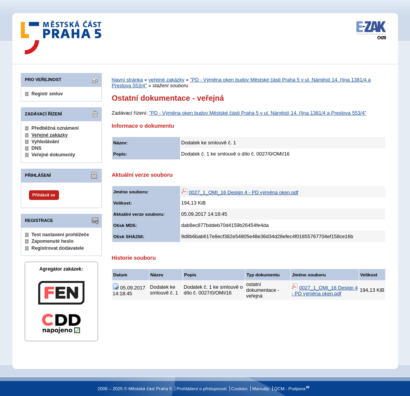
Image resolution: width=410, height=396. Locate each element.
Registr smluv (47, 93)
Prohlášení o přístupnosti (201, 388)
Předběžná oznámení (55, 128)
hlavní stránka (127, 80)
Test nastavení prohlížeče (60, 234)
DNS (37, 148)
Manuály (260, 388)
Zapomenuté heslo (53, 241)
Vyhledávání (45, 141)
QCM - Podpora (289, 388)
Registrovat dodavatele (58, 248)
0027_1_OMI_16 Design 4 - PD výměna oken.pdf (243, 192)
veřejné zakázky (166, 80)
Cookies (239, 388)
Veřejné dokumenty (53, 154)
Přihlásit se (43, 195)
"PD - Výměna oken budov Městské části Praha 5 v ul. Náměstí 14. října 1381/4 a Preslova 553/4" (257, 113)
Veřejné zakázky (50, 135)
